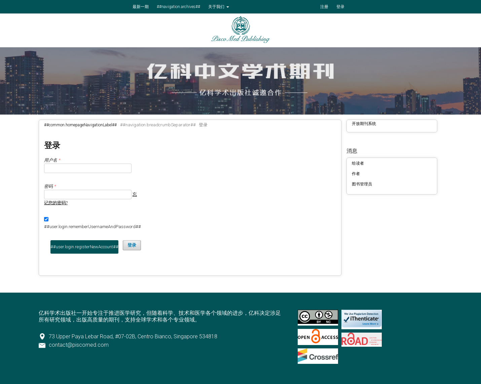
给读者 (358, 163)
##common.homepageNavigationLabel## (80, 125)
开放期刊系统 (364, 123)
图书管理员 (362, 184)
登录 (340, 6)
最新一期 (141, 6)
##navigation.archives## (178, 6)
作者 (356, 173)
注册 (324, 6)
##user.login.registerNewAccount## (84, 246)
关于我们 (216, 6)
